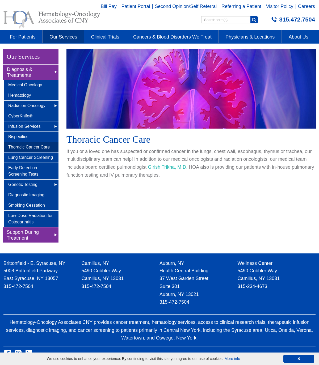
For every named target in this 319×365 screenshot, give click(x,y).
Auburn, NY (172, 263)
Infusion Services (24, 126)
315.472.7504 (297, 19)
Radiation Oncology (26, 105)
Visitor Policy (279, 6)
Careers (306, 6)
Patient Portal (135, 6)
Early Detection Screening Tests (23, 170)
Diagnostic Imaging (26, 195)
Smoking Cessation (26, 205)
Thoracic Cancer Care (29, 147)
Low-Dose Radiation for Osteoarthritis (30, 218)
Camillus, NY (95, 263)
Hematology (19, 95)
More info (232, 358)
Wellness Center (255, 263)
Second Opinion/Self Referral (186, 6)
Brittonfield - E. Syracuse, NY (34, 263)
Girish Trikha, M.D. (167, 167)
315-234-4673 (252, 286)
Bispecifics (18, 136)
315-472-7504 (18, 286)
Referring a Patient (241, 6)
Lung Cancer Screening (30, 157)
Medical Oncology (25, 85)
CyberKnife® (20, 116)
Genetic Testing (22, 184)
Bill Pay (109, 6)
